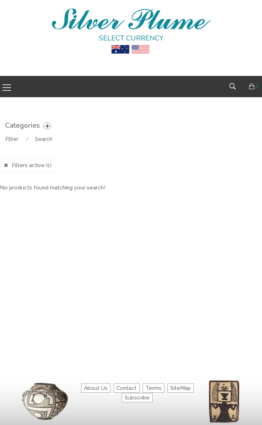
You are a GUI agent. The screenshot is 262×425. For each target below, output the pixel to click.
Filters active (32, 165)
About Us (96, 388)
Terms (153, 388)
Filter (11, 139)
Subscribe (137, 397)
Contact (126, 388)
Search (43, 139)
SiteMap (180, 388)
